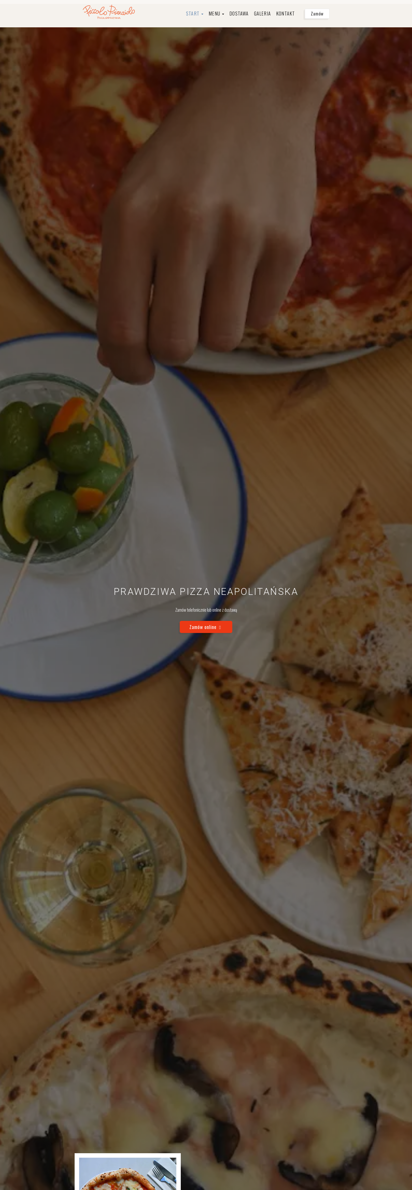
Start (194, 13)
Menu (216, 13)
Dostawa (239, 13)
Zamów (317, 14)
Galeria (262, 13)
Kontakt (285, 13)
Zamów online (206, 627)
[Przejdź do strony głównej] (109, 11)
